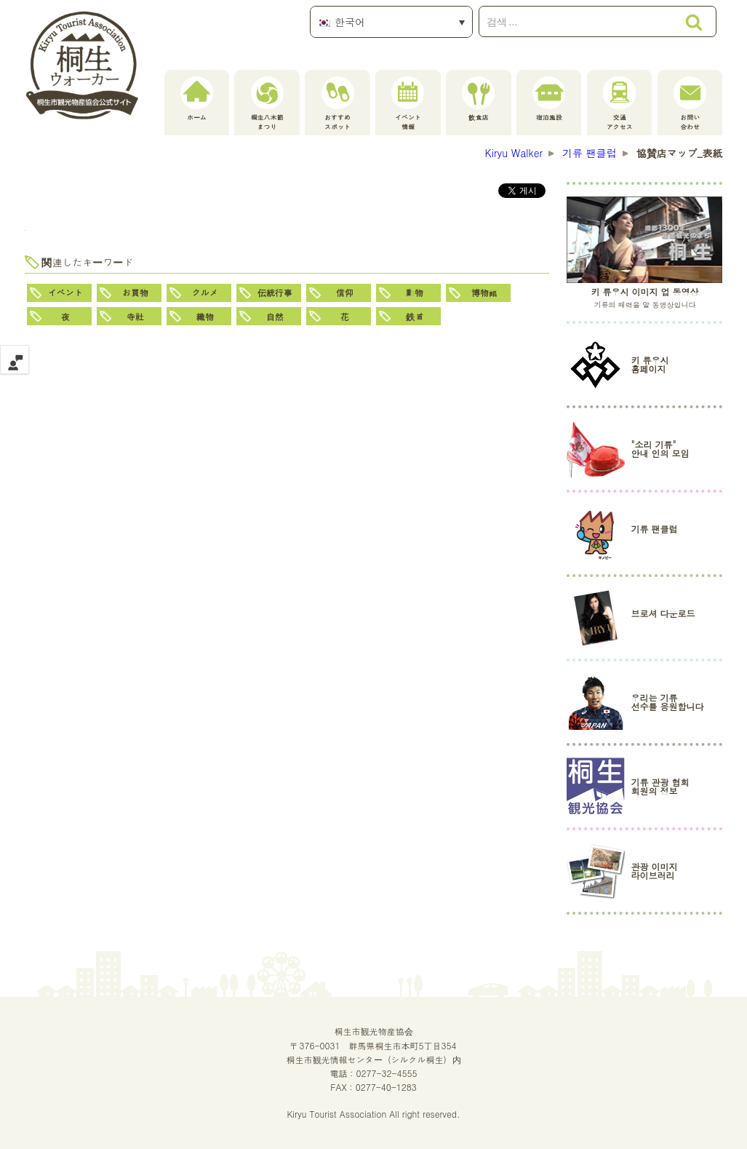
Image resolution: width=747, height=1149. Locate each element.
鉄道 (414, 316)
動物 (414, 292)
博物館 (484, 292)
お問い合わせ (690, 104)
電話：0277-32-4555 (373, 1073)
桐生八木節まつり (267, 104)
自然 (275, 316)
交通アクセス (619, 104)
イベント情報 (407, 104)
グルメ (205, 292)
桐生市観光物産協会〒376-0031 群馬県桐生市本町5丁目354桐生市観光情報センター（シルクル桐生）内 (374, 1045)
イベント (65, 292)
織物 (205, 316)
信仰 (344, 292)
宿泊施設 (548, 99)
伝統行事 (274, 292)
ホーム (196, 99)
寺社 (135, 316)
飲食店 (478, 99)
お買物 (135, 292)
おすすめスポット (337, 104)
